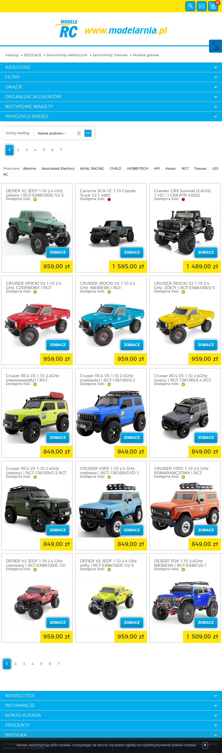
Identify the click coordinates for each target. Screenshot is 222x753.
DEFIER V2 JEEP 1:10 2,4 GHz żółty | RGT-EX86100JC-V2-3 (108, 563)
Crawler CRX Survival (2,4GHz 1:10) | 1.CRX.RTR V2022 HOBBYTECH (182, 195)
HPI (157, 168)
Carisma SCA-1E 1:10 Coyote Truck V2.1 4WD (108, 193)
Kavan (171, 168)
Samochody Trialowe (110, 55)
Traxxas (200, 168)
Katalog (11, 55)
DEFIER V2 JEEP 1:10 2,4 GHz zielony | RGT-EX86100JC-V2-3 (35, 193)
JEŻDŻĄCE (32, 55)
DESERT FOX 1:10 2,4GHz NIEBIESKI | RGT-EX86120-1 (180, 563)
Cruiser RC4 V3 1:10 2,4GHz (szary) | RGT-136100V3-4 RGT (182, 378)
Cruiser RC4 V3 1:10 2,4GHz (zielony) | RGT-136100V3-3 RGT (36, 471)
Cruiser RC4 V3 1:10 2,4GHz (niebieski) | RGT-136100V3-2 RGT (107, 380)
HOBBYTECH (137, 168)
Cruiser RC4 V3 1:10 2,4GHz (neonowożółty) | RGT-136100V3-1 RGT (32, 380)
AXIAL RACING (92, 168)
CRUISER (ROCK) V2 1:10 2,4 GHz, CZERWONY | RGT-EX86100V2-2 (33, 288)
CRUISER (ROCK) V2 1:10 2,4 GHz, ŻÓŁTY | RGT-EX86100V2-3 (184, 286)
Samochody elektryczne (67, 55)
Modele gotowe (146, 55)
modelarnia (111, 29)
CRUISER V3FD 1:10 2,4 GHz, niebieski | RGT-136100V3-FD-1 (109, 471)
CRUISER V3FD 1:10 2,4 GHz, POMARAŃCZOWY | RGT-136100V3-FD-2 (181, 473)
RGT (185, 168)
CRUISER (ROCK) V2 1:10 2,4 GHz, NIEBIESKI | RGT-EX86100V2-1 (107, 288)
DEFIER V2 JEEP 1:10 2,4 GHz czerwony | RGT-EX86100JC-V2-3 (36, 565)
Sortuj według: (18, 133)
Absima (29, 168)
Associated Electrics (58, 168)
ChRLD (115, 168)
